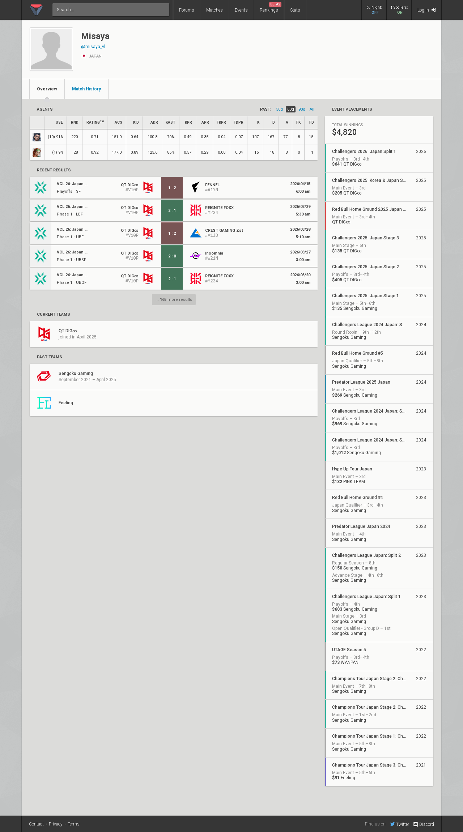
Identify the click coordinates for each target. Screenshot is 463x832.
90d (301, 109)
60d (290, 109)
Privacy (56, 824)
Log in (426, 10)
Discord (423, 824)
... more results (174, 299)
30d (279, 109)
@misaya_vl (93, 46)
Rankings (270, 7)
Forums (186, 10)
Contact (36, 824)
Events (241, 10)
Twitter (399, 824)
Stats (295, 10)
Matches (214, 10)
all (312, 109)
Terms (74, 824)
